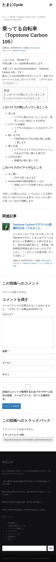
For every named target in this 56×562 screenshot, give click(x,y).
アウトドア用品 (14, 528)
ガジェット (12, 534)
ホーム (5, 17)
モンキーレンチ (23, 558)
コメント (7, 314)
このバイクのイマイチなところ (23, 98)
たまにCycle (12, 5)
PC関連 (11, 523)
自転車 (12, 17)
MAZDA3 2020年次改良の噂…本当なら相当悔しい (22, 502)
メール (6, 363)
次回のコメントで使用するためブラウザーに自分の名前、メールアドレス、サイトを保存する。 (27, 395)
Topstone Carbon (24, 17)
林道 (47, 263)
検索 (51, 548)
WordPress (44, 558)
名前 (5, 351)
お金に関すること (15, 526)
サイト (5, 374)
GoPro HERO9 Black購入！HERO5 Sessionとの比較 (23, 510)
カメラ (11, 531)
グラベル (41, 263)
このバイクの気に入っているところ (25, 94)
